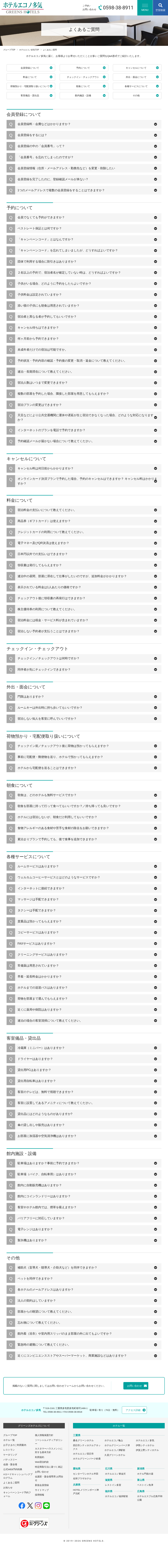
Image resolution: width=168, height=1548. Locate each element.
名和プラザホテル (82, 1478)
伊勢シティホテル (145, 1445)
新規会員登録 (42, 1485)
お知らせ (7, 1487)
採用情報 (39, 1495)
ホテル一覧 (9, 1440)
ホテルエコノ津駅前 (115, 1450)
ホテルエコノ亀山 (114, 1440)
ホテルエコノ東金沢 (115, 1474)
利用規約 (39, 1457)
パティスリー (10, 1459)
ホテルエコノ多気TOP (29, 50)
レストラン (9, 1450)
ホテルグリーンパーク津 (117, 1445)
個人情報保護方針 (44, 1435)
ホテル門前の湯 (145, 1474)
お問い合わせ (42, 1472)
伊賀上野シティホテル (147, 1450)
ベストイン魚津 (145, 1485)
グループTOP (9, 50)
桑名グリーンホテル (83, 1440)
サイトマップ (42, 1490)
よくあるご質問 (11, 1482)
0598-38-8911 (55, 1412)
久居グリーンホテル (115, 1455)
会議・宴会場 (10, 1464)
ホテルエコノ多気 (145, 1440)
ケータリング (10, 1455)
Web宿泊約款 (42, 1462)
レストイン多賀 (113, 1485)
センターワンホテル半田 (85, 1474)
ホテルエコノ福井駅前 (116, 1496)
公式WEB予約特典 (12, 1469)
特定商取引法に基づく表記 (49, 1467)
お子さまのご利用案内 (14, 1445)
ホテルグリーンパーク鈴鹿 (87, 1458)
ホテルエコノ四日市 (83, 1454)
